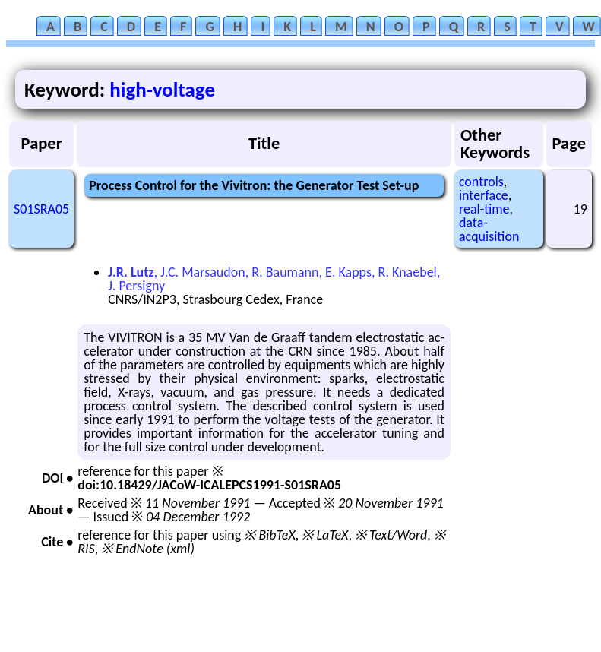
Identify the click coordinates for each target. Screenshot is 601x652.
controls (481, 181)
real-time (484, 209)
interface (483, 195)
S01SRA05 (41, 209)
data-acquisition (489, 229)
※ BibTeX (269, 535)
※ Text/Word (391, 535)
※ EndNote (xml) (148, 548)
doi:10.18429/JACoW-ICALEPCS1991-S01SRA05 (209, 484)
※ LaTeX (325, 535)
